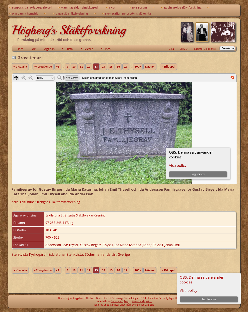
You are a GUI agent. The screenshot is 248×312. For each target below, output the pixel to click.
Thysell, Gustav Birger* (85, 245)
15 (111, 66)
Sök (33, 49)
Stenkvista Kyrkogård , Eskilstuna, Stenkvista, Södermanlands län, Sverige (71, 254)
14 (103, 66)
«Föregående (43, 66)
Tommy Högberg (120, 301)
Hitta (69, 49)
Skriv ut (184, 48)
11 (81, 66)
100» (138, 66)
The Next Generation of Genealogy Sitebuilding (111, 298)
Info (107, 49)
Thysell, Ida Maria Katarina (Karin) (127, 245)
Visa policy (188, 290)
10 (74, 66)
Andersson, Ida (56, 245)
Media (88, 49)
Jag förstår (209, 299)
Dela (171, 48)
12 (88, 66)
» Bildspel (168, 66)
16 (118, 66)
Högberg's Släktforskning (69, 30)
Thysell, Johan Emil (166, 245)
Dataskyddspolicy (142, 301)
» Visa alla (20, 66)
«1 (57, 66)
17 (125, 66)
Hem (20, 49)
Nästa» (149, 66)
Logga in (49, 49)
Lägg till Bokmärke (205, 48)
